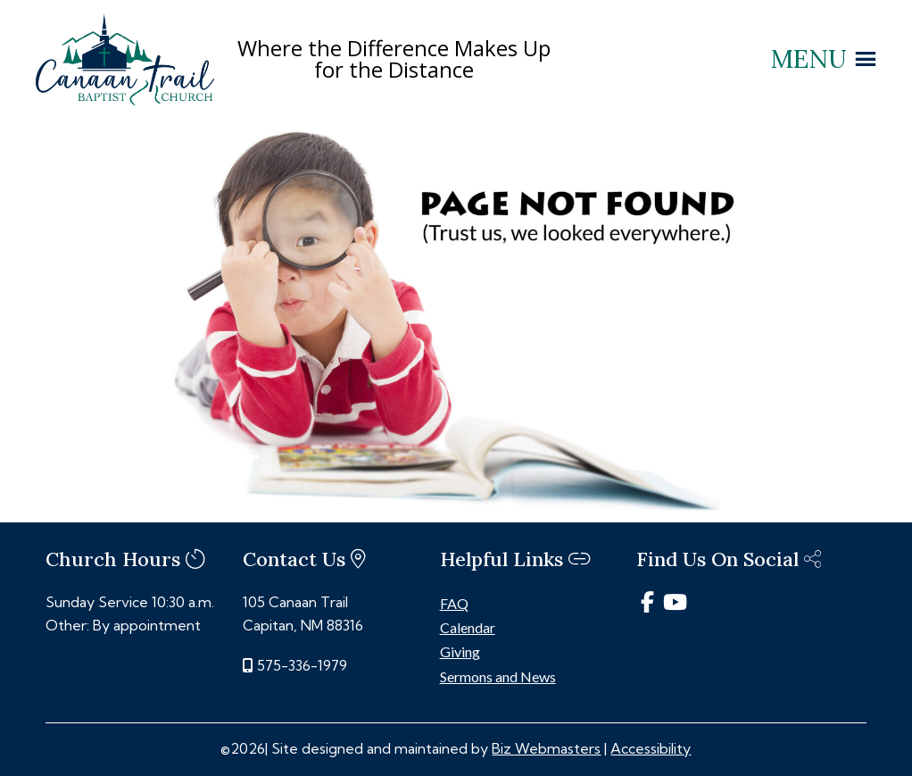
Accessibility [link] (650, 748)
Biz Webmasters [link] (546, 748)
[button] (809, 59)
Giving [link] (460, 651)
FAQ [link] (454, 603)
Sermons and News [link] (498, 676)
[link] (125, 100)
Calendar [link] (467, 627)
